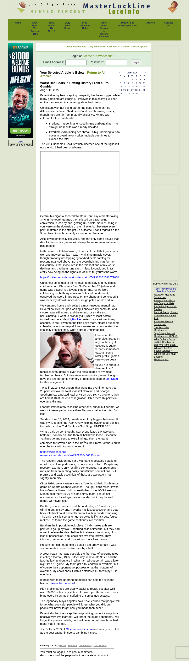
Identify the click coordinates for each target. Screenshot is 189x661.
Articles (150, 22)
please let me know (62, 583)
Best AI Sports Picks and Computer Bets (164, 302)
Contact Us (168, 24)
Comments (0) (85, 645)
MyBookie (74, 319)
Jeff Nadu (112, 378)
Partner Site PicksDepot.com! (127, 24)
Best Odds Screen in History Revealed (104, 29)
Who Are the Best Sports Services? (163, 349)
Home (18, 22)
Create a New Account (98, 56)
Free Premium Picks (85, 25)
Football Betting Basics (166, 312)
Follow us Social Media (20, 144)
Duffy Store (159, 283)
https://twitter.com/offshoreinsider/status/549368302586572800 (79, 277)
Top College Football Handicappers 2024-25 (165, 335)
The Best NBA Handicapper (161, 329)
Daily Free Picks (67, 25)
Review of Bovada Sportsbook (163, 323)
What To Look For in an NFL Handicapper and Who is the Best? (165, 342)
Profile (63, 645)
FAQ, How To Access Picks (35, 28)
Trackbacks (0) (100, 645)
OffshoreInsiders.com (79, 629)
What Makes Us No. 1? (51, 26)
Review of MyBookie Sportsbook (164, 296)
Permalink (72, 645)
